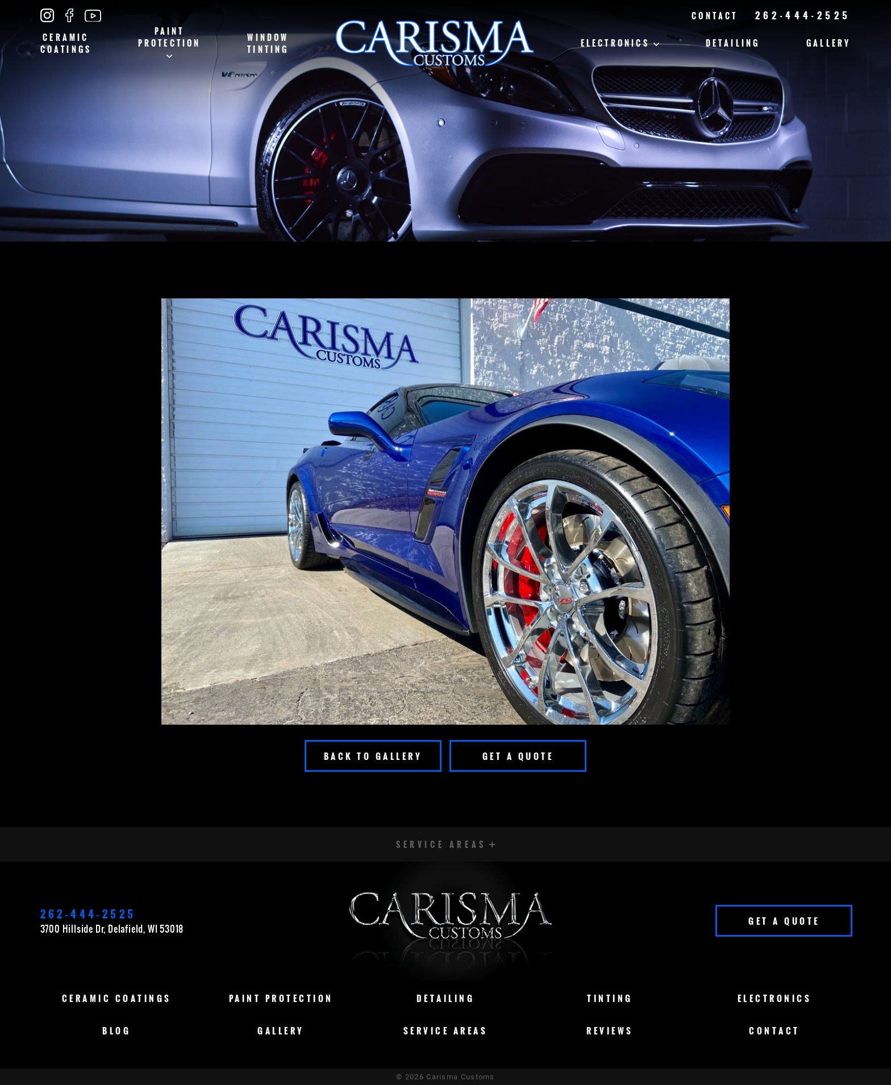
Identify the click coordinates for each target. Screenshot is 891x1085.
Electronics (620, 43)
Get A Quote (518, 756)
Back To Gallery (373, 756)
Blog (116, 1030)
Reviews (610, 1030)
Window (268, 43)
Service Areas (445, 1030)
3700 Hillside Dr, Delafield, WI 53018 (112, 929)
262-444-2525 (803, 15)
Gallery (828, 43)
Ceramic (66, 43)
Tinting (610, 998)
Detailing (733, 43)
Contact (715, 16)
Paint (169, 41)
